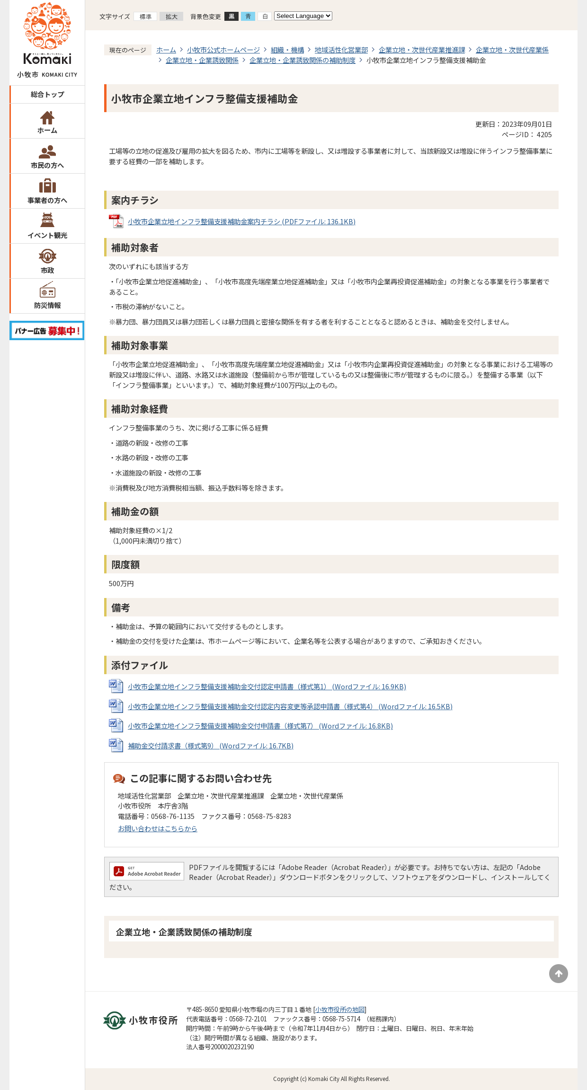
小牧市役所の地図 (340, 1009)
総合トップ (47, 94)
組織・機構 (287, 49)
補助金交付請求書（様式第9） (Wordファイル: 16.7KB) (211, 745)
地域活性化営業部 (341, 49)
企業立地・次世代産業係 (512, 49)
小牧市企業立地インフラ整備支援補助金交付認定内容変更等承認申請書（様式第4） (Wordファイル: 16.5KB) (290, 706)
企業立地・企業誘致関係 (202, 60)
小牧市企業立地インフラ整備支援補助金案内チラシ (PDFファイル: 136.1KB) (242, 221)
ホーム (47, 130)
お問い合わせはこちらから (157, 828)
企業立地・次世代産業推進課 (422, 49)
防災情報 (47, 305)
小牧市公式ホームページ (223, 49)
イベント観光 (47, 235)
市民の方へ (47, 165)
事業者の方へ (47, 200)
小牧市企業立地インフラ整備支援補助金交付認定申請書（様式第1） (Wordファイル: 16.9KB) (267, 686)
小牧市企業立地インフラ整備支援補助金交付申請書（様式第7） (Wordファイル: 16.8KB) (260, 725)
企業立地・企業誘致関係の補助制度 (302, 60)
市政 (47, 270)
